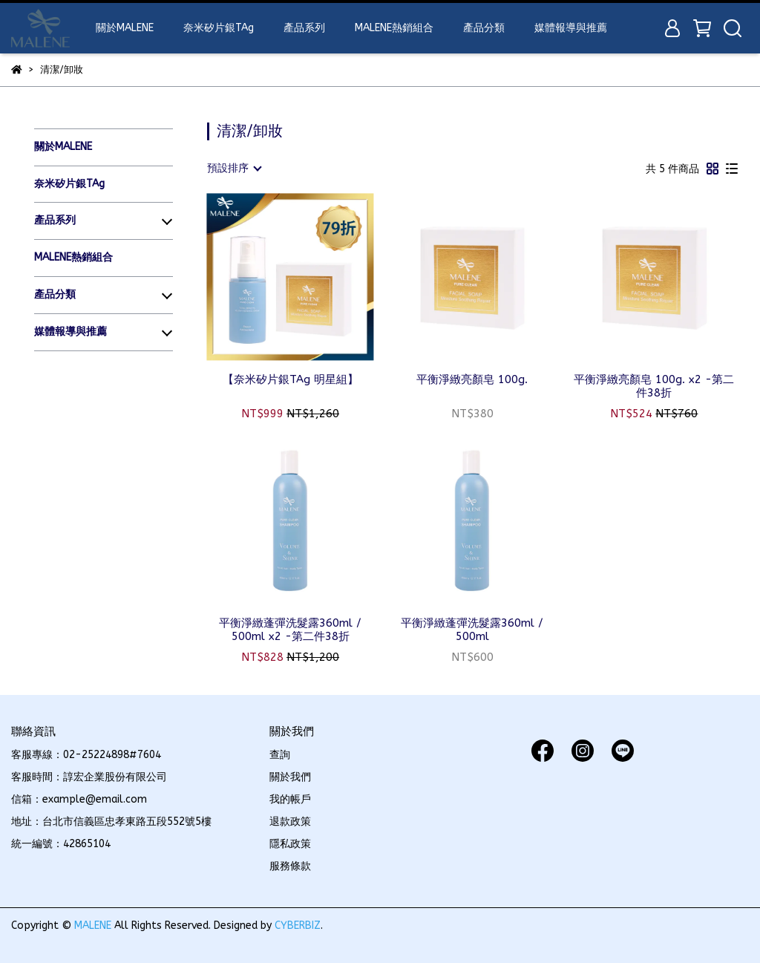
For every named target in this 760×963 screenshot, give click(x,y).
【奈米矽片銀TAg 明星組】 (290, 379)
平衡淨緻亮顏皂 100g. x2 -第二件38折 (654, 386)
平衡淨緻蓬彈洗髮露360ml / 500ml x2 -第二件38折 (290, 629)
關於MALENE (125, 28)
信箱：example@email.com (79, 799)
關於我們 (290, 777)
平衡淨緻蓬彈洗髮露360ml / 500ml (472, 629)
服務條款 (290, 866)
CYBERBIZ (298, 925)
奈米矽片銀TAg (218, 28)
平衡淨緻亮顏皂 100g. (472, 379)
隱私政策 (290, 844)
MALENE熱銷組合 (394, 28)
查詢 (279, 754)
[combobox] (234, 168)
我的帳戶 (290, 799)
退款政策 (290, 821)
